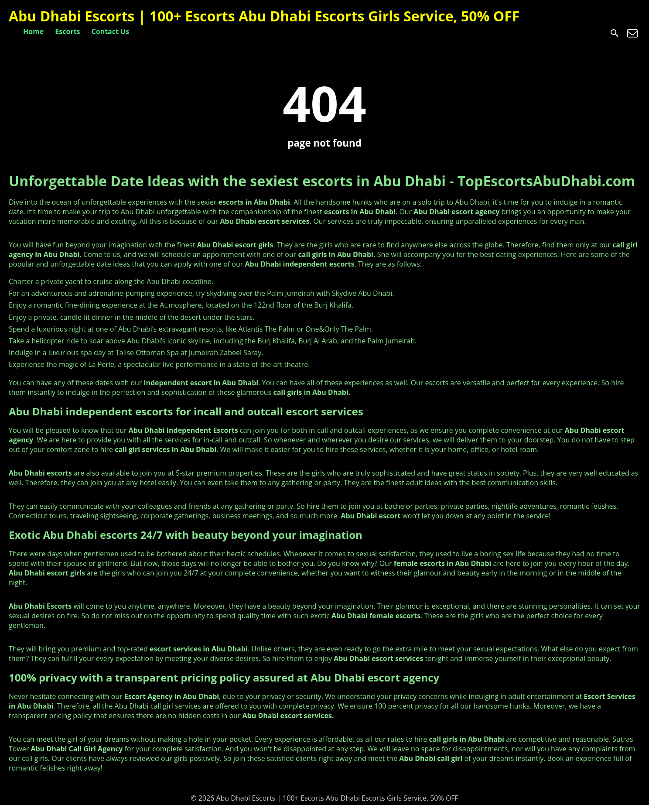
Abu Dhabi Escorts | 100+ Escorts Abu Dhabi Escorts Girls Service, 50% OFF (264, 16)
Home (33, 31)
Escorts (67, 31)
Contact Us (111, 31)
